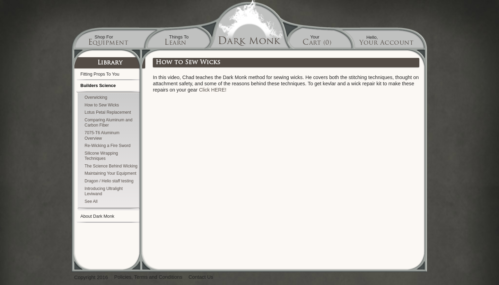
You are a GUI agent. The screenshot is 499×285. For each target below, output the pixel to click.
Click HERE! (212, 90)
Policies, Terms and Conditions (148, 277)
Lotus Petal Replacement (108, 112)
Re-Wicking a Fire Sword (108, 145)
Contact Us (201, 277)
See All (91, 201)
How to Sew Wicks (102, 105)
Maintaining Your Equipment (110, 173)
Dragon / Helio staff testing (109, 181)
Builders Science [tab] (109, 87)
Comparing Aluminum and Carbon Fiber (108, 123)
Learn (175, 43)
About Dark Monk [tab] (109, 217)
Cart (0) (317, 43)
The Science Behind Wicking (111, 166)
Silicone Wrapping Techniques (101, 156)
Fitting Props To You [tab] (109, 75)
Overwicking (96, 97)
